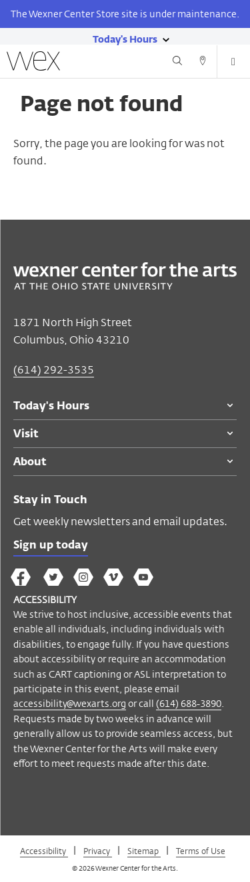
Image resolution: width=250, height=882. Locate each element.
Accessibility (44, 851)
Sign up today (50, 546)
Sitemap (144, 851)
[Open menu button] (233, 62)
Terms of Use (200, 851)
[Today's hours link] (125, 39)
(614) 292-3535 (53, 370)
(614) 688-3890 (188, 703)
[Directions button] (202, 63)
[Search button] (177, 63)
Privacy (97, 851)
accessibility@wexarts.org (69, 703)
